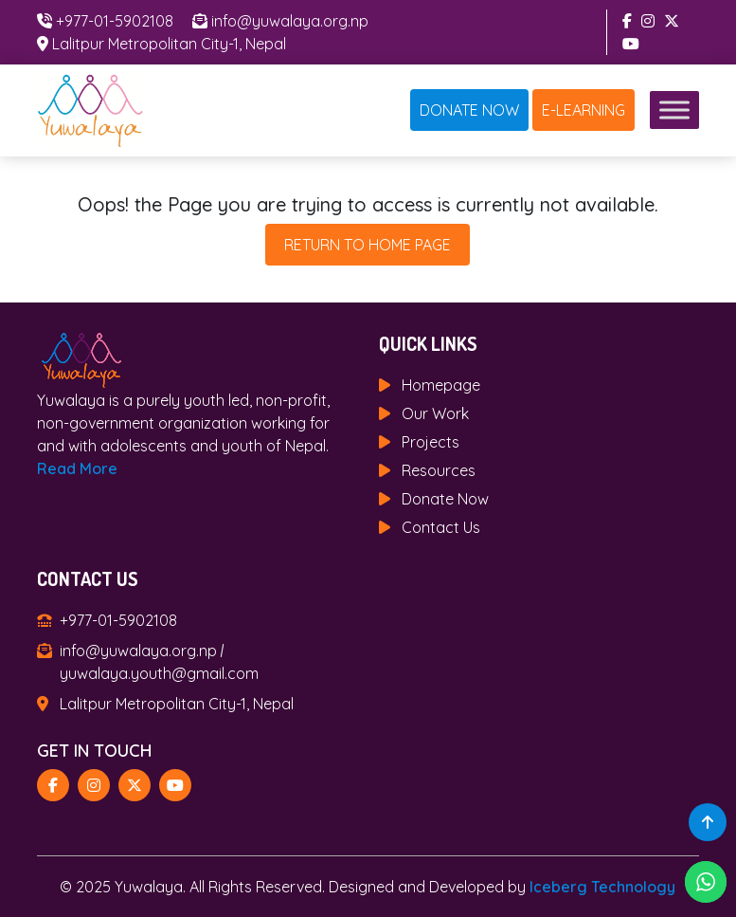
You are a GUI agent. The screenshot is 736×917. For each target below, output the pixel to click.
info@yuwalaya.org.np (289, 20)
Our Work (435, 413)
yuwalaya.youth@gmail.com (159, 673)
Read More (77, 468)
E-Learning (583, 110)
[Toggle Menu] (674, 110)
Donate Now (469, 110)
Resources (439, 470)
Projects (430, 441)
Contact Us (441, 527)
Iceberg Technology (602, 886)
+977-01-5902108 (114, 20)
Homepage (441, 385)
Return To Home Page (367, 244)
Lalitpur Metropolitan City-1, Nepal (169, 43)
